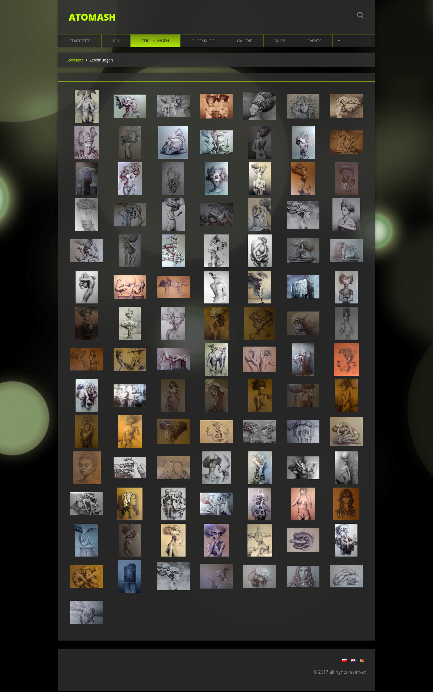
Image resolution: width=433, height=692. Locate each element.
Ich (116, 42)
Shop (280, 42)
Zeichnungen (155, 42)
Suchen (360, 16)
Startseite (79, 42)
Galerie (244, 42)
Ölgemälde (203, 42)
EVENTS (314, 42)
